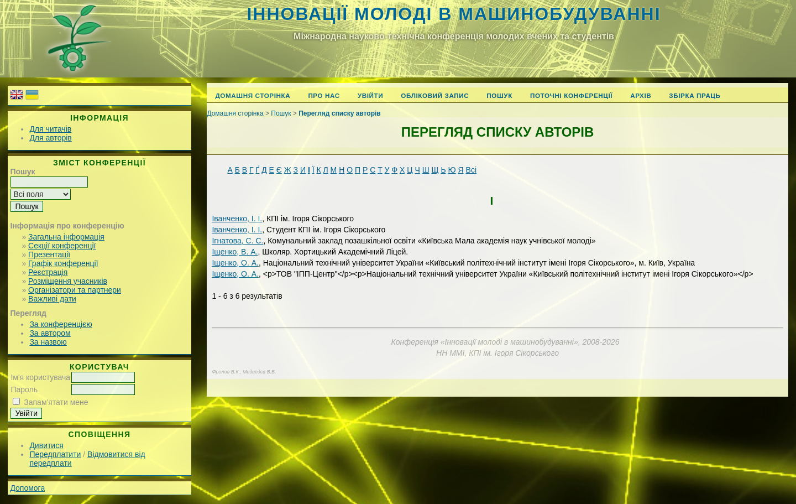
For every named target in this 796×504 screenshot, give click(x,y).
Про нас (324, 95)
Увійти (370, 95)
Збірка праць (694, 95)
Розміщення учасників (67, 281)
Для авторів (50, 137)
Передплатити (55, 454)
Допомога (27, 488)
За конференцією (60, 324)
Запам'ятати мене (56, 402)
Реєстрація (47, 272)
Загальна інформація (66, 236)
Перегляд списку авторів (339, 113)
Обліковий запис (435, 95)
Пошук (499, 95)
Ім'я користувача (40, 377)
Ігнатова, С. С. (237, 240)
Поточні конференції (571, 95)
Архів (640, 95)
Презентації (49, 254)
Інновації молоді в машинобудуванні (454, 14)
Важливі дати (52, 298)
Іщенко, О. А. (235, 262)
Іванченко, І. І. (237, 218)
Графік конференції (63, 263)
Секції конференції (62, 245)
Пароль (24, 389)
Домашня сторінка (252, 95)
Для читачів (50, 128)
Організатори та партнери (74, 289)
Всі (471, 169)
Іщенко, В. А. (235, 251)
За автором (49, 333)
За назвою (47, 341)
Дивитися (46, 445)
